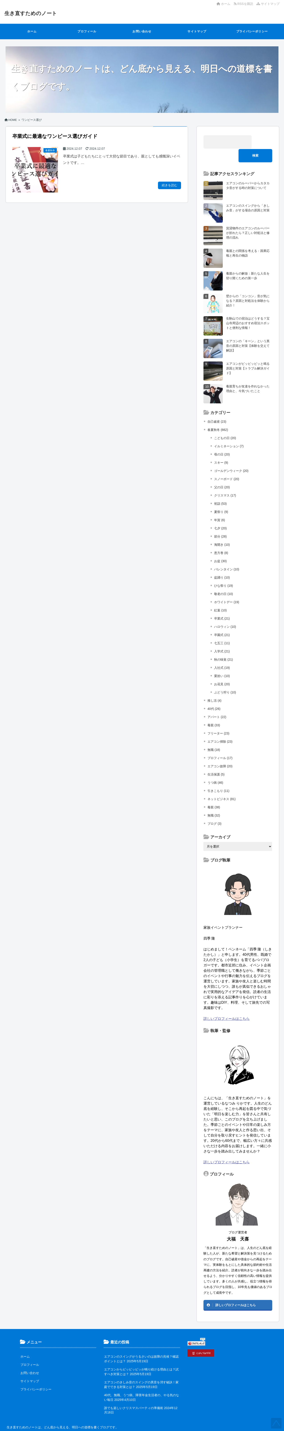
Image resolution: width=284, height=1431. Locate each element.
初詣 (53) (220, 490)
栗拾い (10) (222, 662)
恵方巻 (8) (221, 539)
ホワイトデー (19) (226, 588)
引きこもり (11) (218, 777)
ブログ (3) (214, 810)
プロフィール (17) (220, 744)
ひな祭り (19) (223, 572)
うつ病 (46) (215, 769)
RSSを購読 (244, 4)
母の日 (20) (222, 440)
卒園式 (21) (222, 621)
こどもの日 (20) (225, 424)
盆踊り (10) (222, 563)
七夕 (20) (220, 514)
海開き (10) (222, 531)
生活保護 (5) (216, 760)
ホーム (223, 4)
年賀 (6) (219, 506)
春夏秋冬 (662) (217, 416)
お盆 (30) (220, 547)
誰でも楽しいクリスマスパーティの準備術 (133, 1394)
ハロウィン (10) (225, 613)
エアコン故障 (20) (220, 752)
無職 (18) (213, 736)
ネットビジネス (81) (221, 785)
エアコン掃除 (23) (220, 728)
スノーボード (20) (226, 465)
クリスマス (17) (225, 481)
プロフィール (86, 31)
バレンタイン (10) (226, 555)
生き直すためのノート (34, 13)
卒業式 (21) (222, 605)
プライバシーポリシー (252, 31)
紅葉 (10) (220, 596)
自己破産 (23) (216, 408)
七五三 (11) (222, 629)
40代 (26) (213, 695)
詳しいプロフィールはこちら (226, 1005)
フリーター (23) (218, 719)
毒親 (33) (213, 711)
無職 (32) (213, 801)
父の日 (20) (222, 473)
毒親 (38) (213, 793)
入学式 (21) (222, 637)
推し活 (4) (214, 687)
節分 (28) (220, 522)
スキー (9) (221, 449)
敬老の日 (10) (223, 580)
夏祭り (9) (221, 498)
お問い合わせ (141, 31)
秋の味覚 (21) (223, 646)
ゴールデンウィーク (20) (231, 457)
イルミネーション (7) (229, 432)
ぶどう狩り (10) (225, 678)
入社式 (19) (222, 654)
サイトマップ (268, 4)
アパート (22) (216, 703)
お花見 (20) (222, 670)
